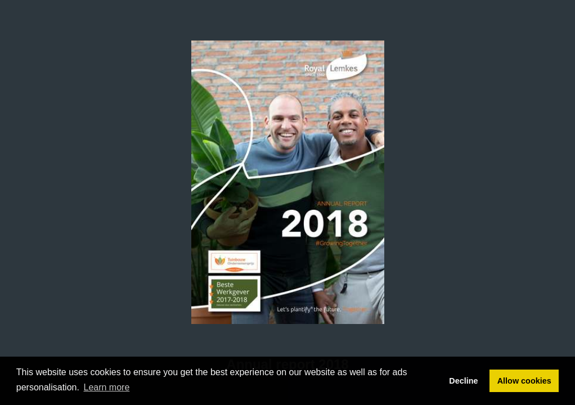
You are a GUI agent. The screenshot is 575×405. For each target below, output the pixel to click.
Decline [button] (463, 380)
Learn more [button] (107, 387)
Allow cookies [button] (524, 380)
